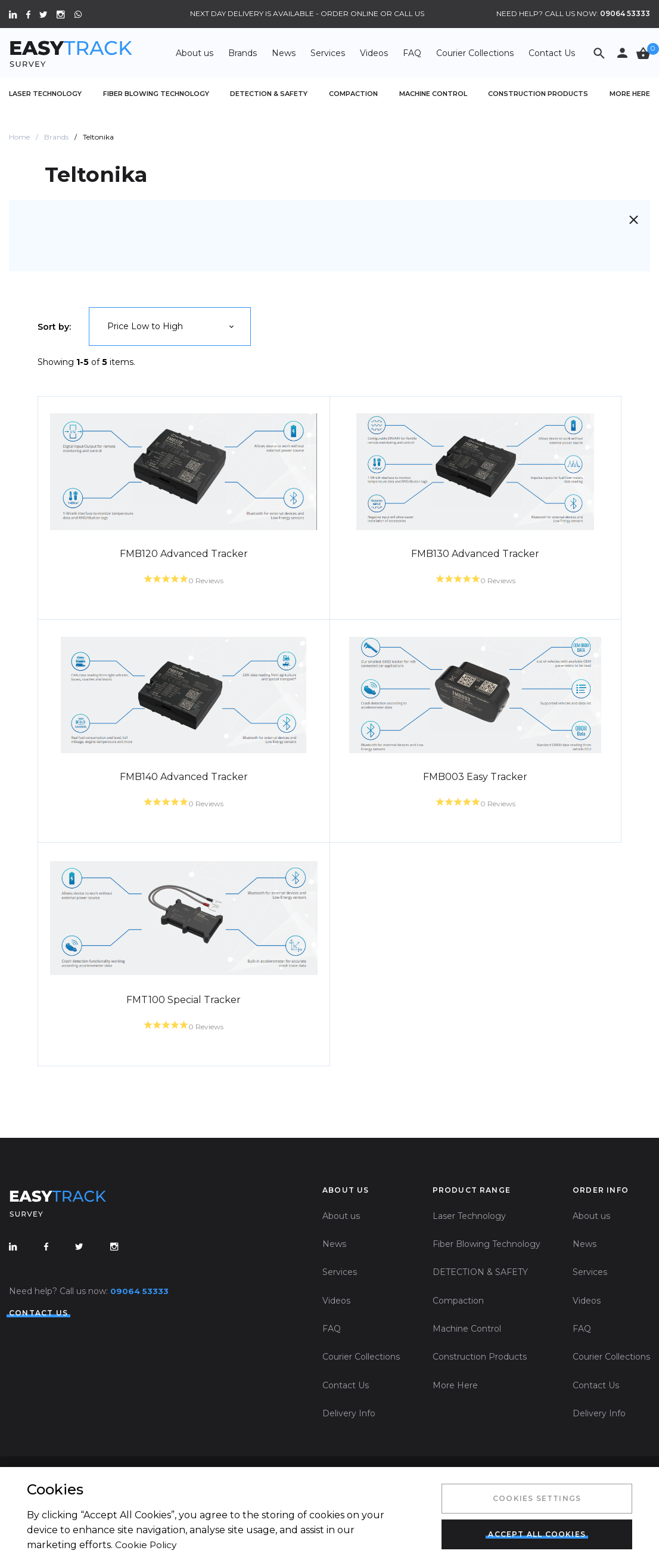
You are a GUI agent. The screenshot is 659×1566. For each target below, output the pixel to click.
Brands (242, 53)
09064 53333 (625, 13)
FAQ (412, 53)
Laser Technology (45, 93)
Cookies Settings (534, 1497)
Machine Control (433, 93)
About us (194, 53)
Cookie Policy (149, 1543)
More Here (630, 93)
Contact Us (552, 53)
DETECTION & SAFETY (268, 93)
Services (327, 53)
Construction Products (538, 93)
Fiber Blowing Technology (156, 93)
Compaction (353, 93)
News (284, 53)
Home (19, 136)
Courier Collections (475, 53)
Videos (374, 53)
